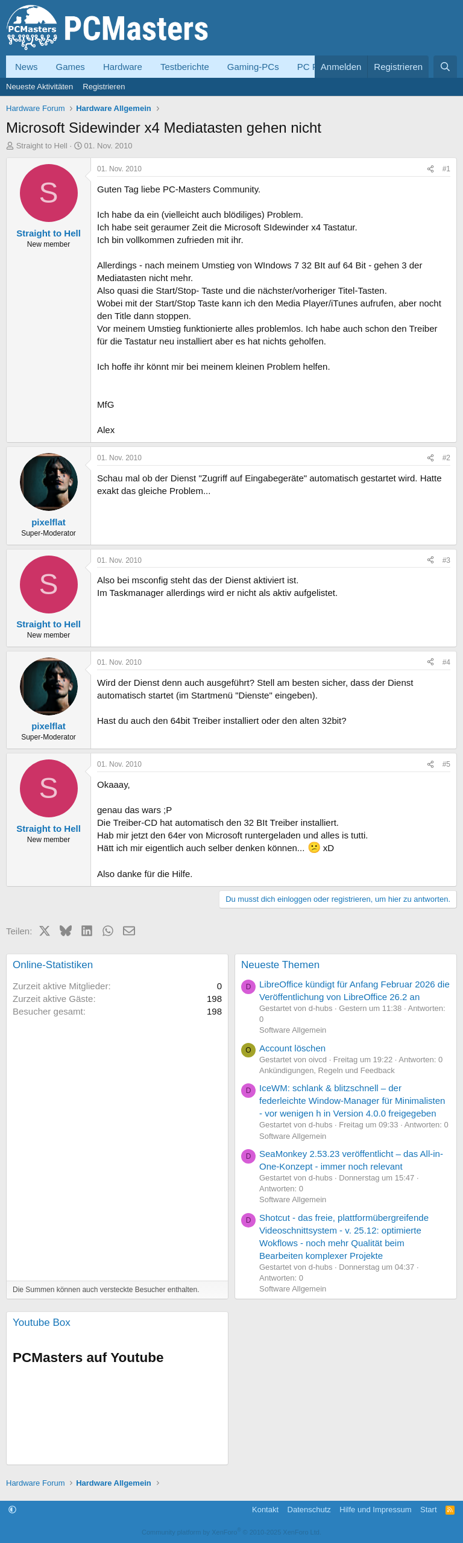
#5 (446, 764)
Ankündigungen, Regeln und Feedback (327, 1070)
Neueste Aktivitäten (39, 86)
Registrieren (104, 86)
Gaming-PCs (253, 67)
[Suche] (445, 66)
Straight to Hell (42, 145)
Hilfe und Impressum (375, 1509)
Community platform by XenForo (231, 1532)
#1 (446, 169)
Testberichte (184, 67)
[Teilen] (430, 169)
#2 (446, 458)
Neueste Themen (280, 965)
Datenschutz (309, 1509)
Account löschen (292, 1048)
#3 (446, 560)
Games (70, 67)
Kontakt (265, 1509)
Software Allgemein (292, 1029)
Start (428, 1509)
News (26, 67)
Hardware (122, 67)
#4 (446, 662)
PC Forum (317, 67)
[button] (12, 1509)
